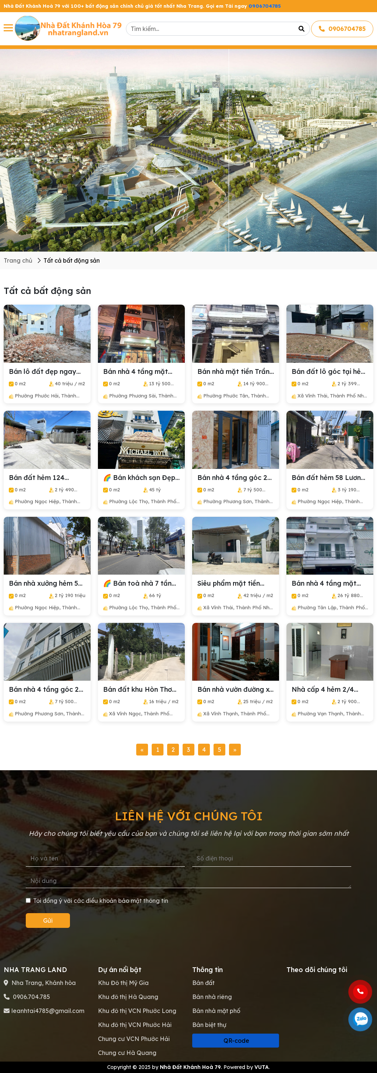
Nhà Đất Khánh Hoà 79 (190, 1067)
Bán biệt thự (209, 1024)
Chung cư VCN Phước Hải (134, 1038)
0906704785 (265, 6)
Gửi (48, 920)
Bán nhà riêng (212, 996)
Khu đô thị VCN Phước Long (137, 1010)
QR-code (235, 1040)
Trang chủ (18, 260)
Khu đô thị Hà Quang (128, 996)
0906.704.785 (30, 996)
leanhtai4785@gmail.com (47, 1010)
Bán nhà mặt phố (216, 1010)
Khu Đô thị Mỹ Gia (123, 982)
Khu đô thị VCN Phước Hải (135, 1024)
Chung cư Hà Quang (127, 1052)
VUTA (261, 1067)
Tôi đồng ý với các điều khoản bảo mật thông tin (97, 900)
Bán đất (203, 982)
